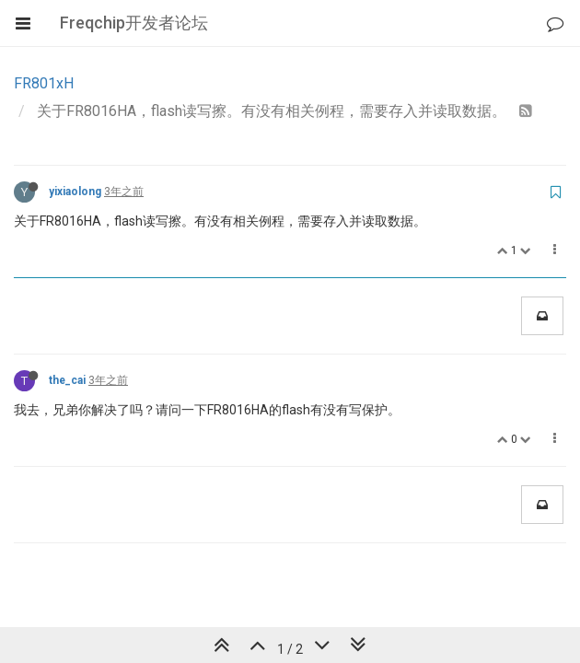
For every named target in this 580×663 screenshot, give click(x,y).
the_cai (67, 380)
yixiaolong (75, 191)
